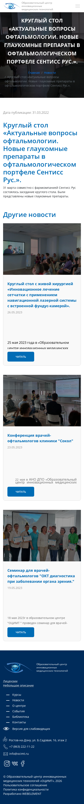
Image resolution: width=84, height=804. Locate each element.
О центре (19, 706)
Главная (34, 73)
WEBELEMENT (31, 794)
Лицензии (10, 681)
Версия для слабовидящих (31, 729)
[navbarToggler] (77, 6)
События (18, 711)
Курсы (16, 695)
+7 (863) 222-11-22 (18, 746)
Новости (50, 73)
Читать (21, 356)
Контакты (19, 722)
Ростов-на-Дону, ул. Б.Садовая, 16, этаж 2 (35, 739)
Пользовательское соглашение (25, 785)
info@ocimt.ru (16, 754)
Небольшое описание (18, 685)
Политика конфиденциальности (26, 789)
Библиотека (20, 717)
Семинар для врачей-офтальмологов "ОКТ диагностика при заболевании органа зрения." (41, 576)
